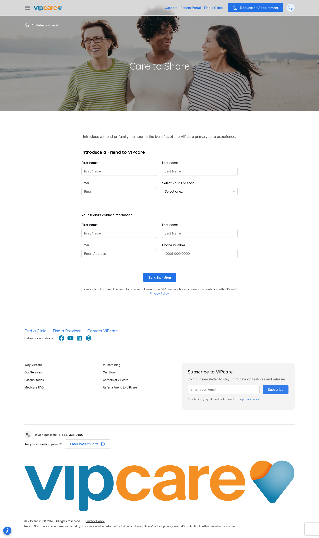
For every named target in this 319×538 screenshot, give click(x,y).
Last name (170, 163)
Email (85, 183)
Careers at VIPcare (112, 380)
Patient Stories (33, 380)
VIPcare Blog (108, 365)
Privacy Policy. (159, 293)
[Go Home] (48, 7)
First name (89, 163)
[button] (190, 7)
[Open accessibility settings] (7, 531)
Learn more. (231, 526)
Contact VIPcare (101, 330)
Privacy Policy (96, 521)
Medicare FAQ (33, 387)
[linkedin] (83, 338)
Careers (171, 8)
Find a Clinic (213, 8)
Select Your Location (178, 183)
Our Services (32, 372)
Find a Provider (66, 330)
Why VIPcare (32, 365)
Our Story (105, 372)
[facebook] (65, 338)
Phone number (173, 245)
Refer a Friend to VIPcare (116, 387)
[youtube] (74, 338)
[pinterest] (92, 338)
